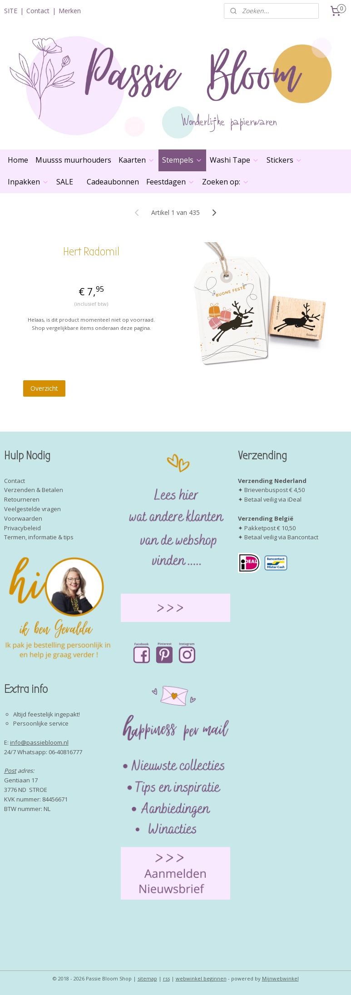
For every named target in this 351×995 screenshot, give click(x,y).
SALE (64, 182)
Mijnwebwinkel (280, 978)
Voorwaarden (23, 518)
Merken (70, 10)
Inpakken (28, 182)
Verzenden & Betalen (33, 490)
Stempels (182, 160)
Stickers (284, 160)
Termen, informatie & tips (39, 537)
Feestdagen (170, 182)
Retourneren (22, 499)
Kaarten (137, 160)
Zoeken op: (225, 182)
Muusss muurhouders (73, 160)
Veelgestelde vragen (32, 509)
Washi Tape (234, 160)
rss (166, 978)
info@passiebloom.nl (39, 742)
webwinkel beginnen (201, 978)
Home (18, 160)
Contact (37, 10)
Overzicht (44, 388)
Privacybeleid (22, 528)
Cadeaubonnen (113, 182)
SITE (10, 10)
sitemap (147, 978)
